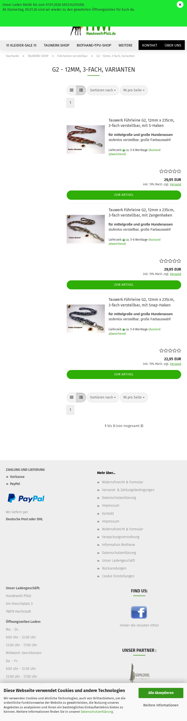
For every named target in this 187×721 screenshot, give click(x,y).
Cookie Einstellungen (118, 576)
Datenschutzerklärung (97, 711)
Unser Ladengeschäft (118, 561)
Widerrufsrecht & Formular (122, 482)
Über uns (173, 45)
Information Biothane (118, 545)
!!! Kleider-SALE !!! (21, 45)
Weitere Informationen (160, 705)
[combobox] (103, 90)
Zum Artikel (124, 195)
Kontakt (149, 45)
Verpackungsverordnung (120, 537)
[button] (71, 90)
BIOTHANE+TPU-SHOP (94, 45)
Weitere (125, 45)
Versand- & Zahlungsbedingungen (128, 490)
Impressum (110, 505)
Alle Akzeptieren (161, 693)
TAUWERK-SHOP (56, 45)
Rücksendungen (114, 568)
